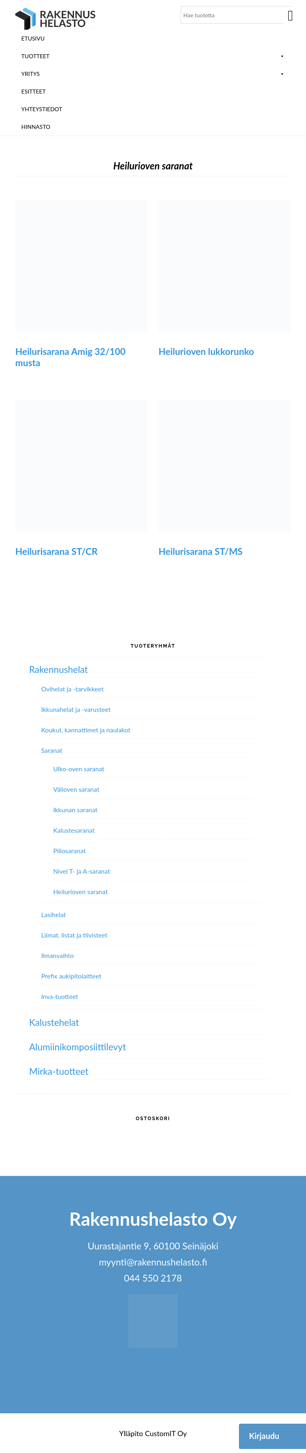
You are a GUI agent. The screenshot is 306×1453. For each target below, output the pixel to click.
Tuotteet (153, 56)
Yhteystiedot (41, 109)
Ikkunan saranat (75, 809)
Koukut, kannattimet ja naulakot (85, 730)
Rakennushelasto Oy (55, 19)
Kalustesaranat (73, 830)
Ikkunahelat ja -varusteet (75, 709)
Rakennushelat (58, 669)
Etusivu (33, 38)
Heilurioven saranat (80, 891)
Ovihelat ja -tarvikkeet (72, 689)
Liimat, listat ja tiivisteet (74, 935)
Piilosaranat (69, 850)
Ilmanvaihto (57, 955)
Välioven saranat (76, 789)
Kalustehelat (54, 1022)
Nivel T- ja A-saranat (81, 871)
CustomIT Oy (166, 1433)
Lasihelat (53, 914)
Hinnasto (35, 126)
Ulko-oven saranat (78, 768)
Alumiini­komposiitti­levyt (77, 1046)
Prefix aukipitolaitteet (71, 976)
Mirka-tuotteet (58, 1071)
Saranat (51, 750)
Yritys (153, 73)
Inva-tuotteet (59, 996)
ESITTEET (33, 91)
